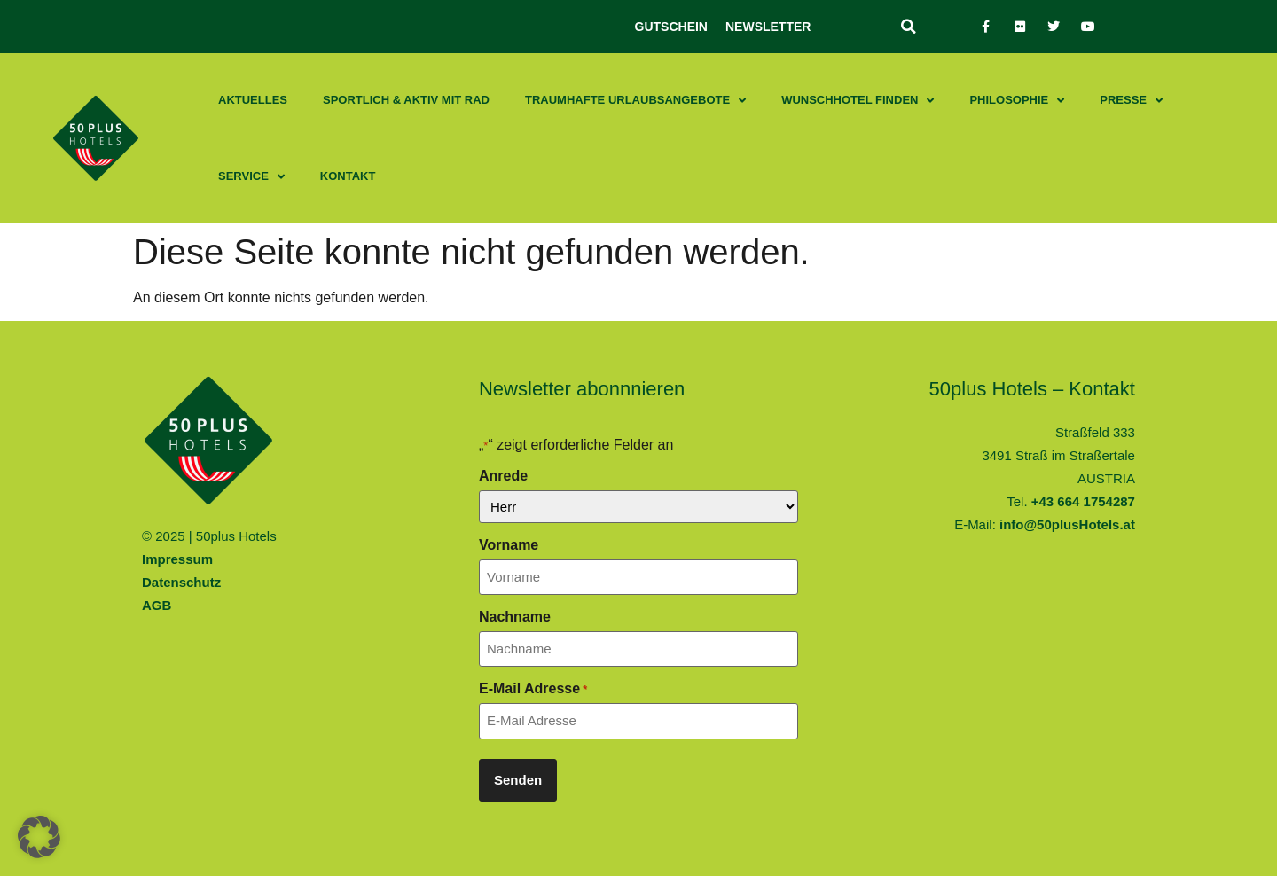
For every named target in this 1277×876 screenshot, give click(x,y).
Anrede (503, 476)
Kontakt (348, 176)
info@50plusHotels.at (1067, 524)
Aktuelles (252, 99)
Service (251, 177)
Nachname (515, 617)
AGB (156, 605)
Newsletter (768, 27)
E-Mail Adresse (533, 689)
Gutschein (671, 27)
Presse (1131, 100)
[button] (908, 26)
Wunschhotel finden (857, 100)
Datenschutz (181, 582)
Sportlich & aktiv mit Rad (406, 99)
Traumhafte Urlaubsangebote (635, 100)
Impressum (177, 559)
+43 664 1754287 (1083, 501)
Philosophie (1016, 100)
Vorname (508, 545)
